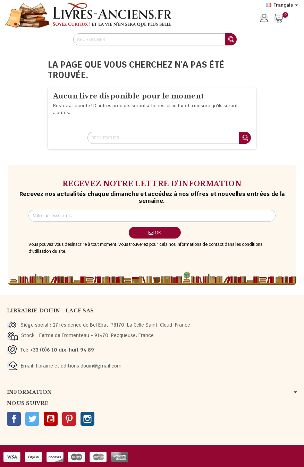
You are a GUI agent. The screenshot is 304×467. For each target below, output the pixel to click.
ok (155, 233)
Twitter (32, 419)
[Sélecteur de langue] (282, 5)
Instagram (87, 419)
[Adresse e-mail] (152, 216)
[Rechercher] (154, 39)
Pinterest (69, 419)
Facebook (14, 419)
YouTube (51, 419)
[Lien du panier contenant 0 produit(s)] (278, 19)
